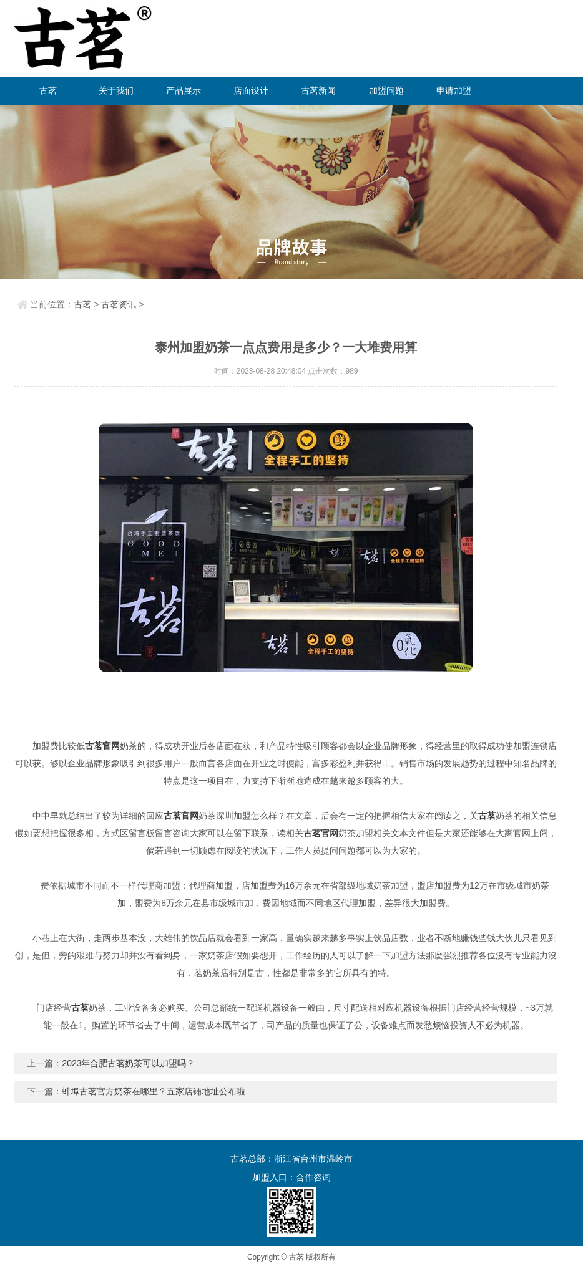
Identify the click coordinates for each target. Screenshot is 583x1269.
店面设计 (250, 90)
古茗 (48, 90)
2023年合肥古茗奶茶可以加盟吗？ (128, 1063)
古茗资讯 (118, 304)
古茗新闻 (318, 90)
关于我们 (116, 90)
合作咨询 (313, 1177)
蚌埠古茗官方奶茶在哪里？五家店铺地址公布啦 (153, 1091)
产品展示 (183, 90)
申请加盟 (453, 90)
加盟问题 (386, 90)
